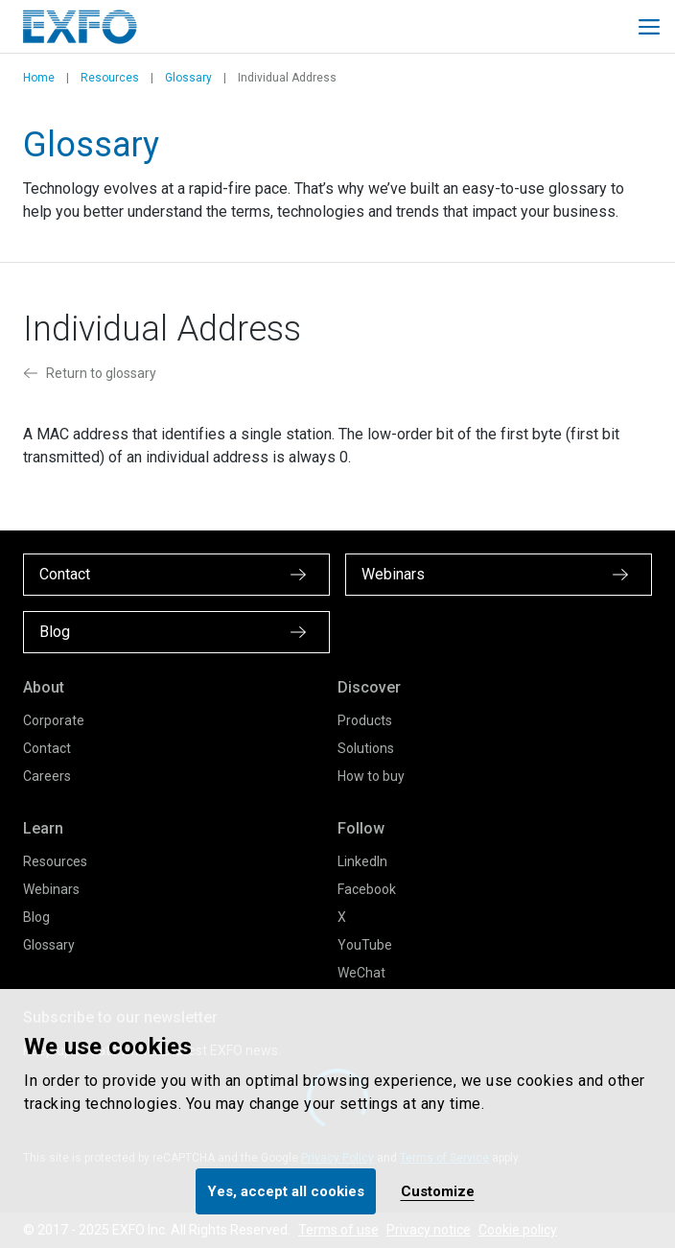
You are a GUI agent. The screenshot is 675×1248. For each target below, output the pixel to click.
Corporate (53, 720)
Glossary (188, 77)
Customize (438, 1191)
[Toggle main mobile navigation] (649, 27)
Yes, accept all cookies (285, 1191)
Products (365, 720)
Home (39, 77)
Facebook (367, 889)
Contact (47, 748)
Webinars (51, 889)
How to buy (371, 776)
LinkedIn (362, 861)
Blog (36, 917)
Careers (47, 776)
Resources (110, 77)
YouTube (365, 945)
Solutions (366, 748)
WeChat (361, 972)
